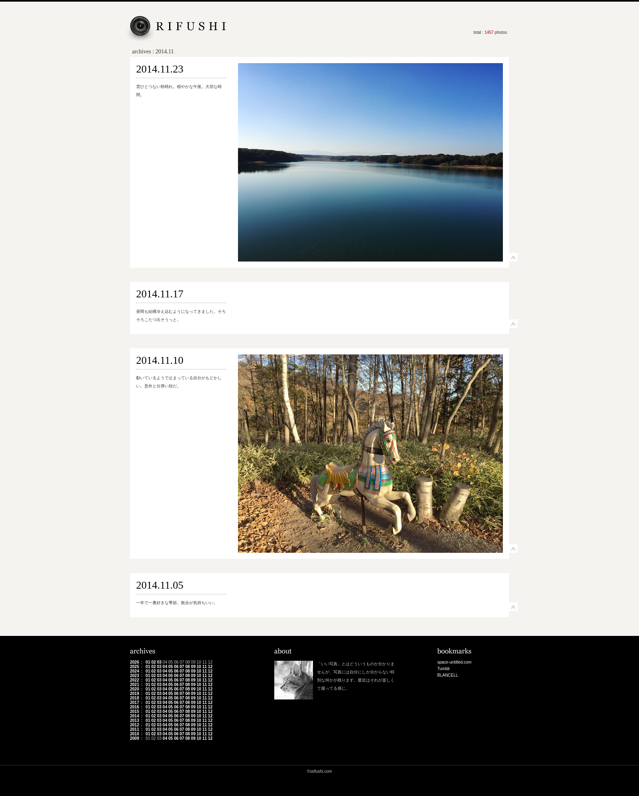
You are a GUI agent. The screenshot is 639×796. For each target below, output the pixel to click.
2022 (134, 680)
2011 (134, 729)
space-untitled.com (454, 662)
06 (176, 666)
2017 (134, 702)
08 (187, 666)
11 (204, 666)
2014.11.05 (159, 585)
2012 (134, 725)
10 (199, 666)
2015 (134, 711)
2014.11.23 (159, 69)
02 (153, 662)
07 (182, 666)
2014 (134, 716)
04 (165, 666)
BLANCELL (447, 675)
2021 (134, 684)
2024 (134, 671)
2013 (134, 720)
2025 (134, 666)
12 (210, 666)
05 (170, 666)
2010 (134, 734)
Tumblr (443, 668)
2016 (134, 707)
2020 (134, 689)
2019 (134, 693)
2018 (134, 698)
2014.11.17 (159, 294)
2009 (134, 738)
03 (159, 662)
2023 (134, 675)
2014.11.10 (159, 360)
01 (147, 662)
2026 (134, 662)
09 (193, 666)
